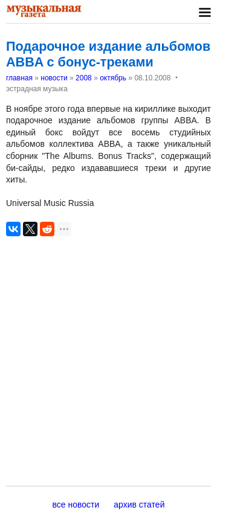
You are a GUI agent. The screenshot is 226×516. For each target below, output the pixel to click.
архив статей (139, 504)
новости (53, 78)
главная (19, 78)
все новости (76, 504)
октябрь (113, 78)
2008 (84, 78)
